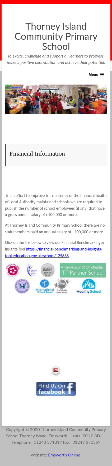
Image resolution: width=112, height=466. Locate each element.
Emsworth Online (64, 454)
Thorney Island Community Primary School (56, 36)
